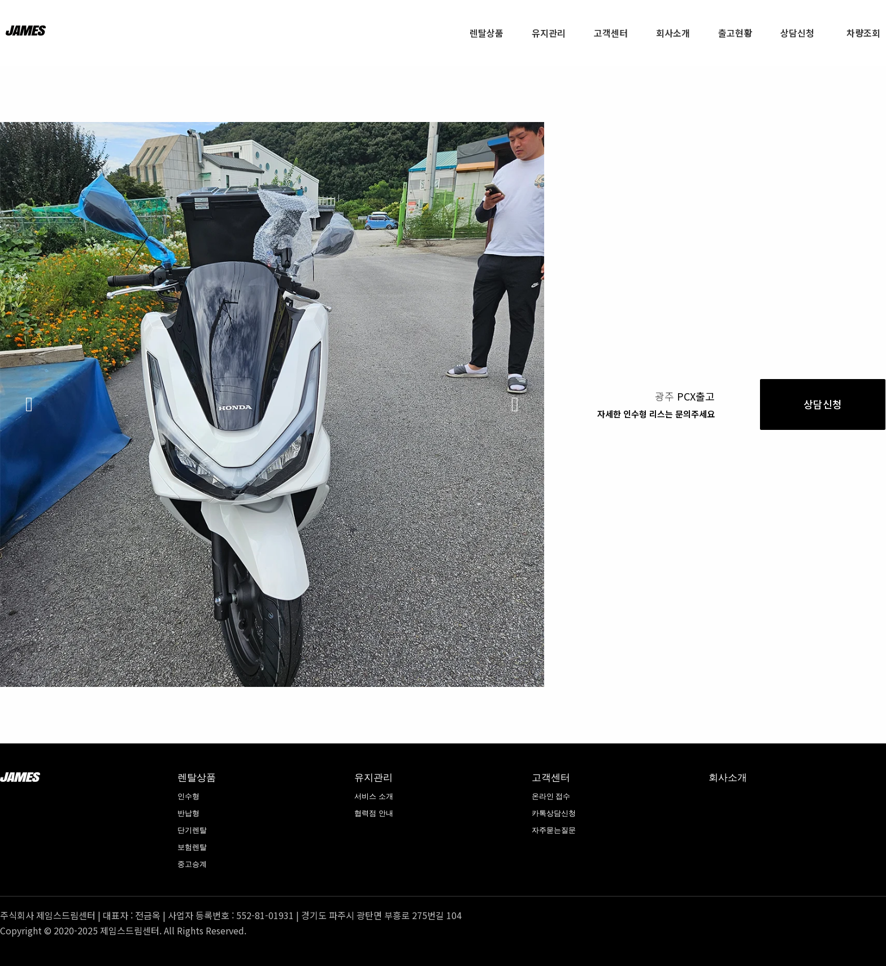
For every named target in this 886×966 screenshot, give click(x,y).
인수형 (188, 796)
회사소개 (728, 777)
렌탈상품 (196, 777)
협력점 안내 (373, 813)
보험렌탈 (192, 847)
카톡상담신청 (554, 813)
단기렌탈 (192, 830)
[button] (29, 404)
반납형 (188, 813)
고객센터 (551, 777)
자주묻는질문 (554, 830)
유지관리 (373, 777)
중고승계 (192, 864)
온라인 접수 (551, 796)
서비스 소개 (373, 796)
